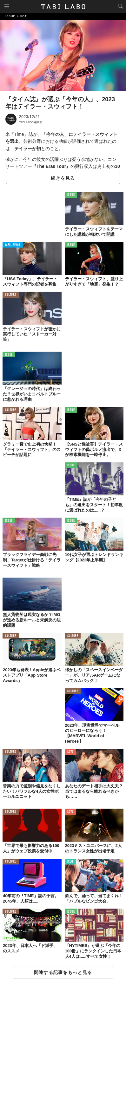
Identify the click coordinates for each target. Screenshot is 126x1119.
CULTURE (10, 295)
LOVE (70, 752)
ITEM (70, 862)
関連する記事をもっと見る (63, 972)
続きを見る (63, 178)
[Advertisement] (63, 1049)
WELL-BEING (12, 245)
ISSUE (71, 195)
